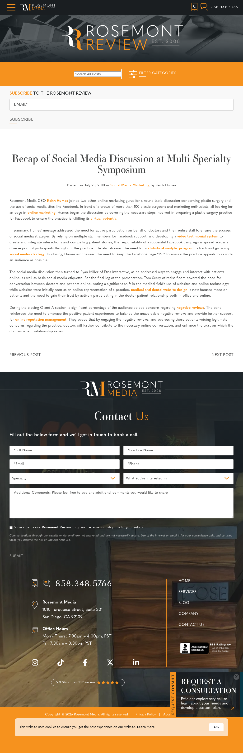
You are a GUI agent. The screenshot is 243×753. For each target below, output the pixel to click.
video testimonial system (197, 236)
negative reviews (190, 308)
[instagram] (37, 665)
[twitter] (112, 665)
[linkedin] (138, 665)
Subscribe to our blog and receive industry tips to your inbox (78, 527)
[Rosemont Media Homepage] (38, 7)
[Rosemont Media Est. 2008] (121, 389)
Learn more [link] (146, 740)
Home (184, 581)
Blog (183, 603)
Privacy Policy (146, 714)
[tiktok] (62, 665)
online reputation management (40, 320)
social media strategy (27, 254)
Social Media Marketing (130, 185)
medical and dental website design (159, 290)
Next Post (223, 355)
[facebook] (87, 665)
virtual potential (104, 219)
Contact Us (191, 625)
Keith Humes (57, 201)
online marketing (42, 213)
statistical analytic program (170, 248)
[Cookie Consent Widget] (121, 740)
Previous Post (25, 355)
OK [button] (216, 740)
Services (187, 592)
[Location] (88, 610)
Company (188, 614)
